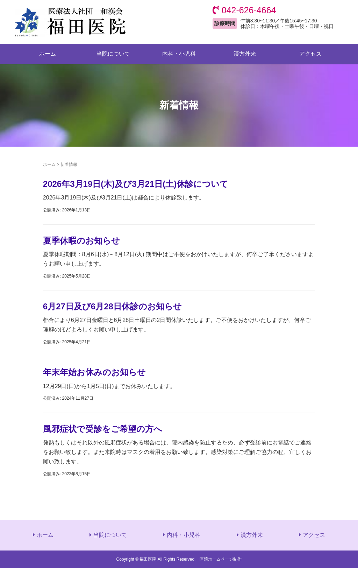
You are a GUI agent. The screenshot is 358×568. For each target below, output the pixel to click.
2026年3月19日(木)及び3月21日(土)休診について (135, 184)
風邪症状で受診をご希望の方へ (102, 429)
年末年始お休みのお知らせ (94, 372)
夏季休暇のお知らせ (81, 240)
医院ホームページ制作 (221, 559)
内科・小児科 (179, 54)
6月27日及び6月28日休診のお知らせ (112, 306)
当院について (113, 54)
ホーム (47, 54)
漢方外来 (245, 54)
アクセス (310, 54)
